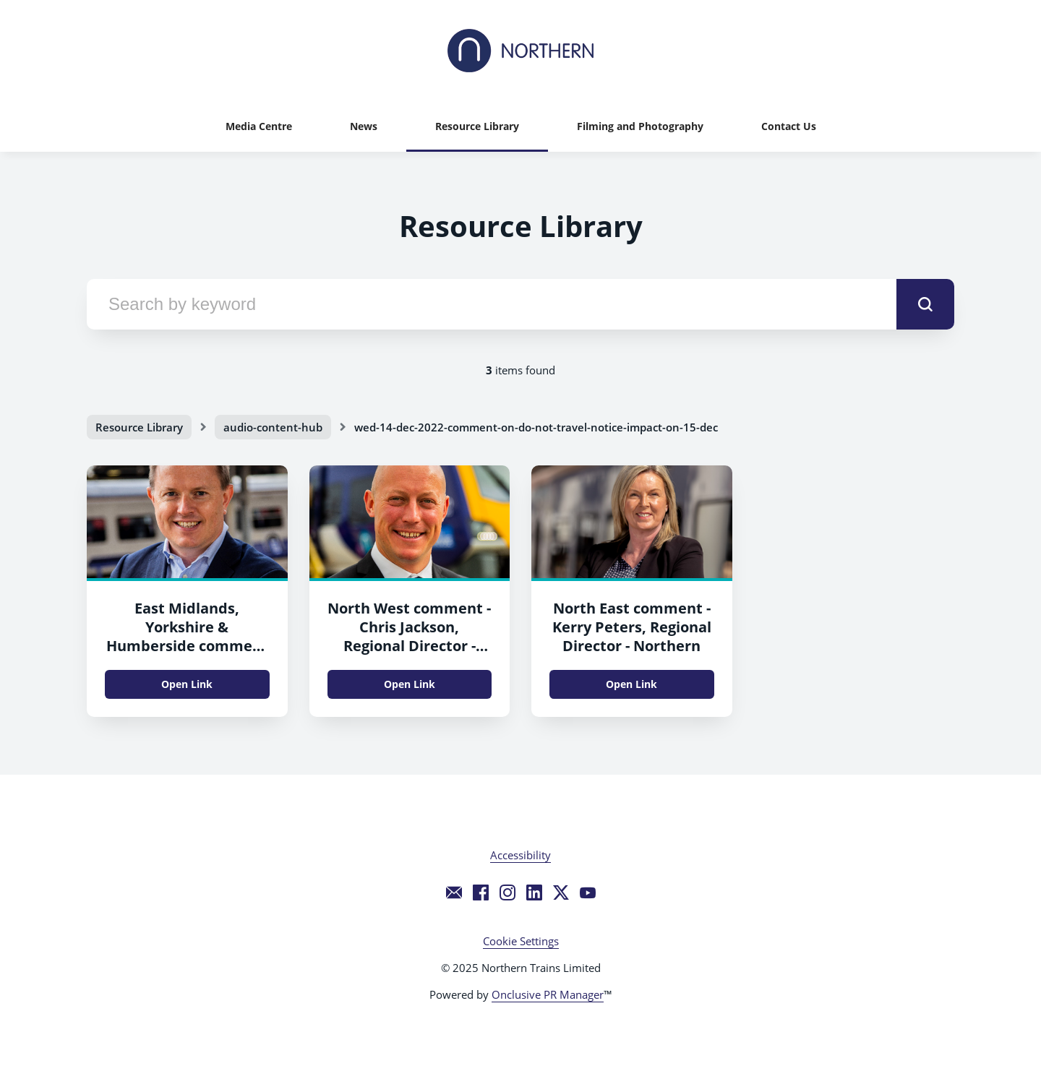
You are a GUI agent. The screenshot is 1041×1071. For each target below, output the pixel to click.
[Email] (454, 892)
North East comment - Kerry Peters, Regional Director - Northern (631, 626)
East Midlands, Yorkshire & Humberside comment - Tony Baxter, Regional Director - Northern (187, 645)
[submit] (925, 304)
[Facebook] (481, 892)
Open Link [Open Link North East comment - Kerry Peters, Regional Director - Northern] (631, 684)
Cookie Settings (521, 941)
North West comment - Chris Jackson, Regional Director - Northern (409, 636)
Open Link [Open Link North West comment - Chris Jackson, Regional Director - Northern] (409, 684)
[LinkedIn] (534, 892)
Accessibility (520, 855)
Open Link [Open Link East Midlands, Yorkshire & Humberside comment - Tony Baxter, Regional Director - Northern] (187, 684)
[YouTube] (588, 892)
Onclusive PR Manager (548, 994)
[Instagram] (507, 892)
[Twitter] (561, 892)
